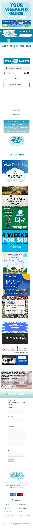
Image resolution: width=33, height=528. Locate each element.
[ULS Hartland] (15, 196)
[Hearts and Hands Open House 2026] (15, 263)
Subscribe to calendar (15, 84)
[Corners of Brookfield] (15, 171)
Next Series (16, 115)
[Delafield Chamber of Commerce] (15, 349)
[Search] (30, 35)
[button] (8, 40)
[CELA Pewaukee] (15, 307)
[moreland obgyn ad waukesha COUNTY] (16, 22)
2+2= (10, 450)
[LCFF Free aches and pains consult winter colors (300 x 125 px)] (15, 327)
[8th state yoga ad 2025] (15, 338)
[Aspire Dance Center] (16, 25)
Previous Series (16, 110)
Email (10, 417)
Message (11, 426)
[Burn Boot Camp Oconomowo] (15, 240)
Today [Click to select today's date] (16, 78)
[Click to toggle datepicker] (9, 73)
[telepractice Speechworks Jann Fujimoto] (15, 360)
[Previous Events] (6, 79)
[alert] (17, 68)
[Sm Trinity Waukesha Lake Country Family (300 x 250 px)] (16, 285)
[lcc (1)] (16, 380)
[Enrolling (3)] (15, 218)
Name (10, 407)
